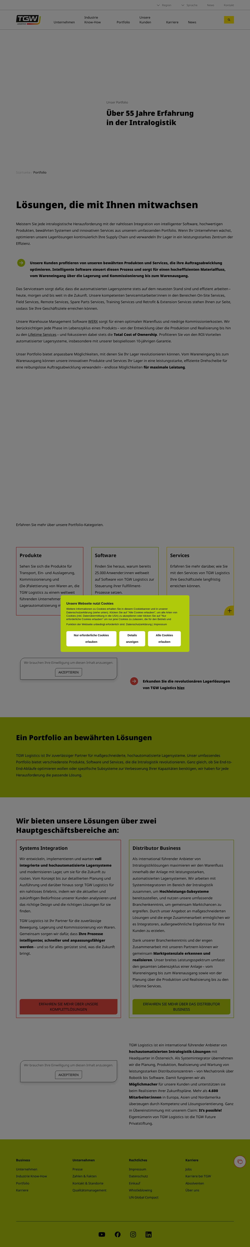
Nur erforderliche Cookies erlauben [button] (91, 638)
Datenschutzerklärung (139, 624)
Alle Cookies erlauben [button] (164, 638)
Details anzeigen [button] (132, 638)
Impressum (160, 624)
